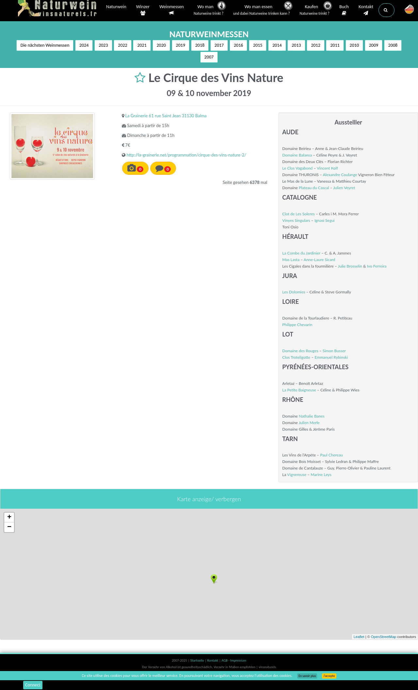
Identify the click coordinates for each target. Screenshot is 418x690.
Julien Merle (309, 422)
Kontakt (366, 10)
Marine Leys (321, 474)
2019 (180, 45)
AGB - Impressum (233, 660)
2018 (199, 45)
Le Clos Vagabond (297, 168)
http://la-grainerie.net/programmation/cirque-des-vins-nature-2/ (186, 154)
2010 (354, 45)
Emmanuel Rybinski (331, 357)
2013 (296, 45)
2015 (257, 45)
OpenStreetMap (383, 637)
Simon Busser (334, 350)
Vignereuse (296, 474)
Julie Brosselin (350, 266)
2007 (209, 57)
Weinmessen (171, 10)
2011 (334, 45)
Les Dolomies (293, 291)
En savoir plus (307, 676)
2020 (161, 45)
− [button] (9, 527)
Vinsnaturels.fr (59, 9)
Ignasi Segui (324, 220)
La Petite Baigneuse (299, 389)
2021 (141, 45)
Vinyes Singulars (296, 220)
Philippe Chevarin (297, 324)
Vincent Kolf (327, 168)
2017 (219, 45)
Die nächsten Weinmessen (45, 45)
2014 (276, 45)
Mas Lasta (290, 259)
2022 (122, 45)
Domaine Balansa (297, 155)
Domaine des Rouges (300, 350)
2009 (373, 45)
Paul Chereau (331, 454)
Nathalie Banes (312, 416)
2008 (392, 45)
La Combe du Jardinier (301, 253)
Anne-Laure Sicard (319, 259)
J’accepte (329, 676)
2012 (315, 45)
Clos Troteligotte (296, 357)
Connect (32, 685)
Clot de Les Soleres (298, 213)
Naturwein (116, 7)
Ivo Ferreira (377, 266)
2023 (103, 45)
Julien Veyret (344, 187)
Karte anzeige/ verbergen (209, 498)
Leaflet (359, 637)
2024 (83, 45)
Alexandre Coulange (340, 174)
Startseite (197, 660)
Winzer (143, 10)
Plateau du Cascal (314, 187)
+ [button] (9, 517)
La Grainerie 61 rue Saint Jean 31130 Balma (165, 115)
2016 (238, 45)
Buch (344, 10)
